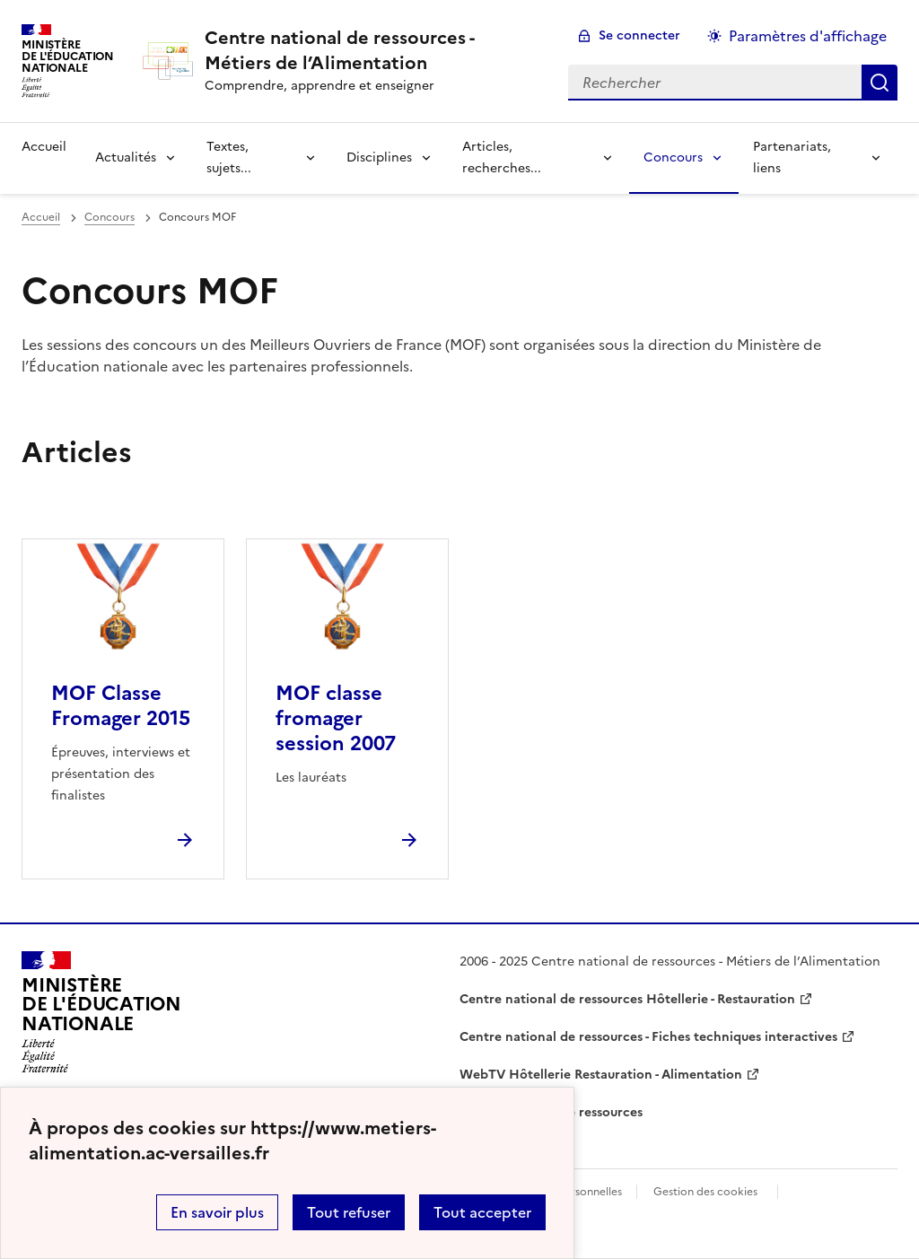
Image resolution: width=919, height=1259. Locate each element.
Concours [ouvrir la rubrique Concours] (109, 217)
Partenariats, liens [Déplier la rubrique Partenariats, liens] (792, 157)
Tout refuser (348, 1212)
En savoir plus (217, 1212)
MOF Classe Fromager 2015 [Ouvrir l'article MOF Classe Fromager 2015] (120, 705)
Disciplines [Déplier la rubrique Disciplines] (379, 157)
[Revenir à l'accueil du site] (101, 1012)
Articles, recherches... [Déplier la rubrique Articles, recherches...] (501, 157)
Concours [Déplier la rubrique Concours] (673, 157)
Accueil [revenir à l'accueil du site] (44, 146)
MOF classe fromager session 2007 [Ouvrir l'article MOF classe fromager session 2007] (336, 718)
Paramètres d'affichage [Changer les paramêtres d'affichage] (808, 36)
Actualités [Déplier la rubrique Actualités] (125, 157)
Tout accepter (482, 1212)
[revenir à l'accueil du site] (372, 50)
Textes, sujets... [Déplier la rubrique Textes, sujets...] (228, 157)
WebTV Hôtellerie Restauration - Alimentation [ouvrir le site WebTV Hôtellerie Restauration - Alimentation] (601, 1074)
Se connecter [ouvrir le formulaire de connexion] (639, 35)
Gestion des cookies (705, 1192)
